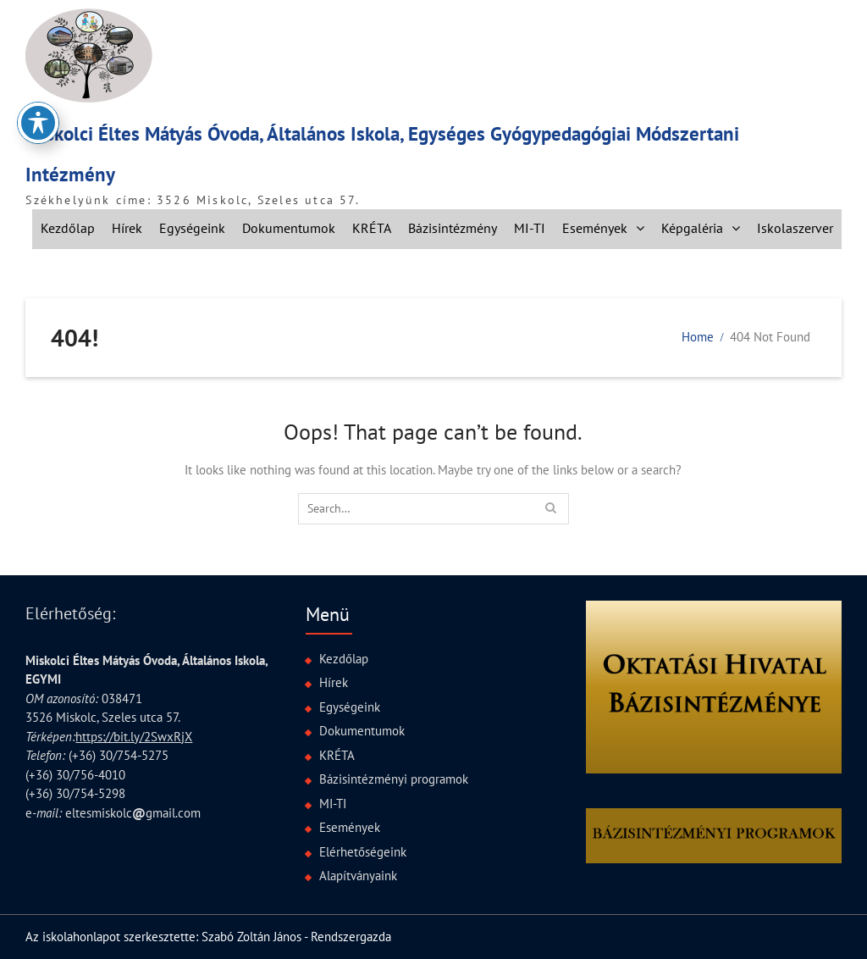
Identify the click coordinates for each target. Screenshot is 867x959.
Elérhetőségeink (362, 852)
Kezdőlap (68, 227)
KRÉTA (371, 227)
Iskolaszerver (795, 227)
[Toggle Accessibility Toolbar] (38, 99)
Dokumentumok (288, 227)
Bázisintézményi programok (393, 779)
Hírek (127, 227)
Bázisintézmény (452, 227)
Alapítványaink (358, 876)
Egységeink (192, 227)
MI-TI (529, 227)
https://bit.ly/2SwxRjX (133, 737)
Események (594, 227)
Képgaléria (692, 227)
